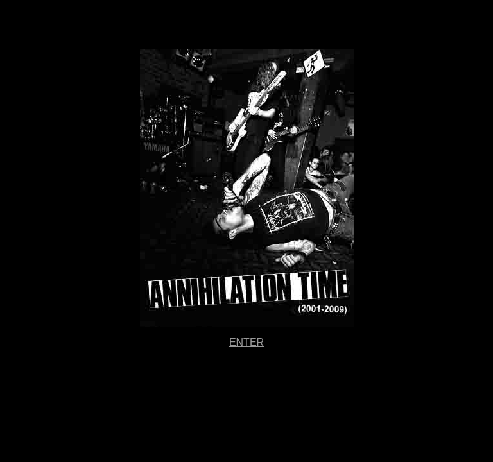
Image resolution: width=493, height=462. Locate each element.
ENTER (246, 342)
